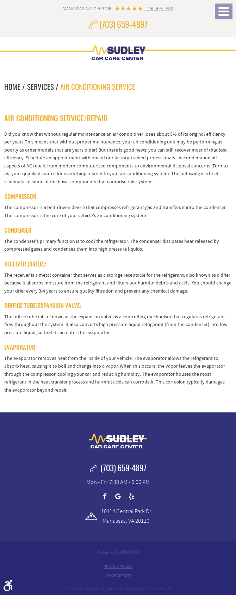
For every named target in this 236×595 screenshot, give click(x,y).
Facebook (105, 496)
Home (12, 87)
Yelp (131, 496)
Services (40, 87)
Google (118, 496)
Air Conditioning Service (97, 87)
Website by (118, 552)
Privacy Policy (118, 566)
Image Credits (118, 575)
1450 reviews (158, 9)
